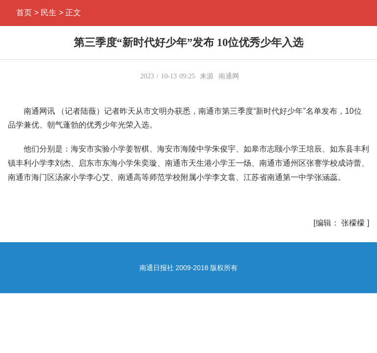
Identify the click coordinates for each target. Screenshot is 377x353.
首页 (24, 12)
